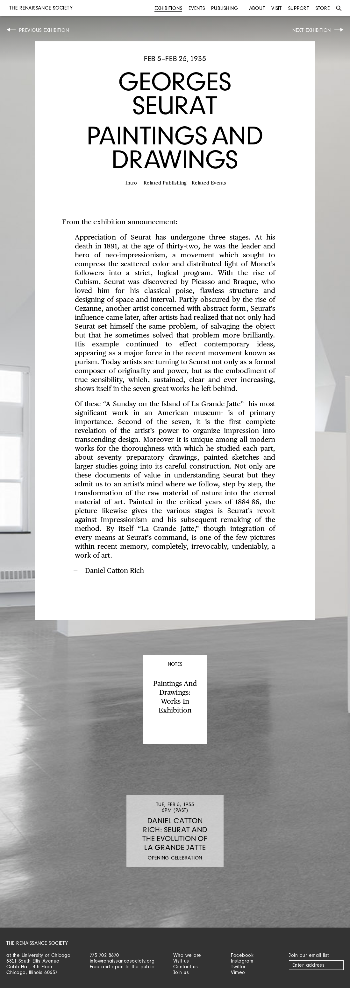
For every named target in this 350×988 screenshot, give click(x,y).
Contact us (185, 967)
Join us (181, 972)
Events (197, 8)
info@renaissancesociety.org (122, 961)
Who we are (187, 955)
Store (323, 8)
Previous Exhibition (44, 30)
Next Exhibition (311, 30)
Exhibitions (168, 8)
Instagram (242, 961)
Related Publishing (165, 183)
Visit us (181, 961)
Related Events (209, 183)
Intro (131, 183)
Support (298, 8)
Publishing (224, 8)
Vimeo (238, 972)
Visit (276, 8)
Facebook (242, 955)
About (257, 8)
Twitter (238, 967)
